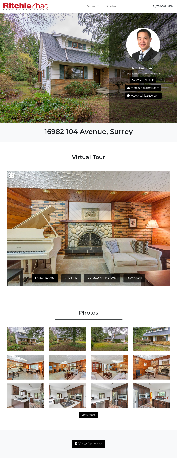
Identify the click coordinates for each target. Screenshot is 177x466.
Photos (111, 6)
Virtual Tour (95, 6)
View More (88, 415)
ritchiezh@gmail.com (143, 87)
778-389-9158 (163, 6)
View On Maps (88, 444)
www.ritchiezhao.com (143, 95)
